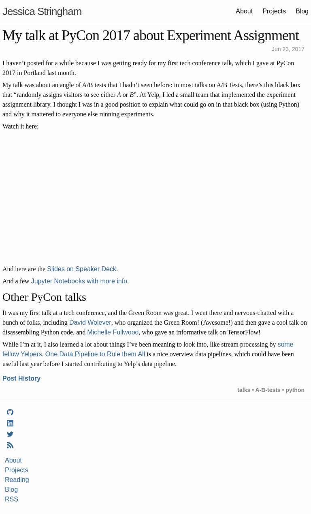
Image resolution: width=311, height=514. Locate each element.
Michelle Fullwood (112, 332)
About (244, 11)
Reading (17, 479)
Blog (302, 11)
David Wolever (90, 322)
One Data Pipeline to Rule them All (95, 354)
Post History (21, 378)
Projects (274, 11)
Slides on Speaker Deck (81, 269)
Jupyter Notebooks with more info (79, 281)
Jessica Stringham (41, 11)
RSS (11, 499)
